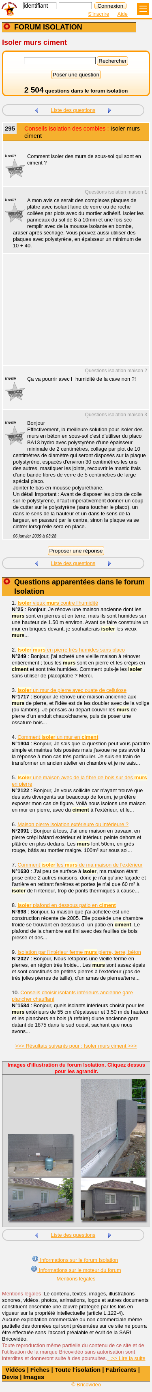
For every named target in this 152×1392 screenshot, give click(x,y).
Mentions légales (75, 1279)
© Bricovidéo (86, 1384)
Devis (10, 1376)
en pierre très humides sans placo (71, 650)
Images (34, 1376)
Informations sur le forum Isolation (75, 1259)
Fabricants (121, 1369)
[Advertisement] (72, 314)
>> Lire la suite (126, 1358)
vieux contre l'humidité (57, 603)
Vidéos (15, 1369)
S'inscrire (98, 14)
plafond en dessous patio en (66, 905)
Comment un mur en (57, 737)
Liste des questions (73, 110)
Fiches (40, 1369)
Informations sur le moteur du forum (76, 1269)
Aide (122, 14)
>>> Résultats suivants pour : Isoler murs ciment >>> (76, 1046)
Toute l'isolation (78, 1369)
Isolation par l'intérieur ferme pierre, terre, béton (79, 952)
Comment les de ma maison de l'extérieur (79, 865)
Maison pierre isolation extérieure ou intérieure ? (72, 824)
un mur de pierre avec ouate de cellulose (71, 690)
